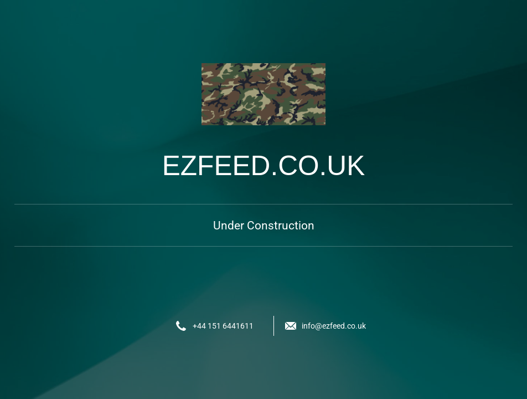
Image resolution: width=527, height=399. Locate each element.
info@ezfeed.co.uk (334, 325)
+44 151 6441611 (223, 325)
